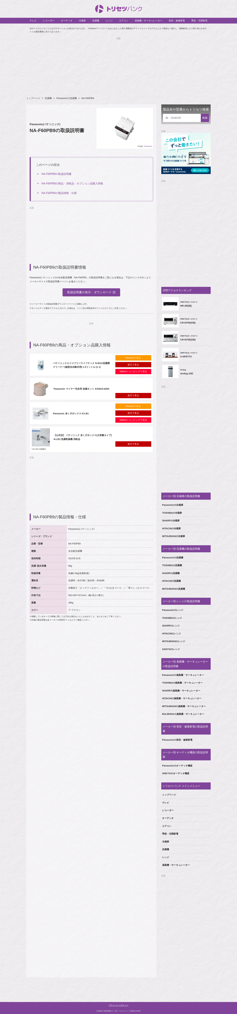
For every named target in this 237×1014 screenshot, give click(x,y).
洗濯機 (95, 20)
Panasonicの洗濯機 (66, 98)
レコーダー (48, 20)
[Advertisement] (118, 63)
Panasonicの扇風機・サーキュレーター (183, 675)
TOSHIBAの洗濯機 (172, 565)
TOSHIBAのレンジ (172, 618)
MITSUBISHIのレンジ (173, 641)
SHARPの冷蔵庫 (171, 520)
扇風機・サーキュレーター (148, 20)
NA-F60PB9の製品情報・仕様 (59, 193)
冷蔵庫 (82, 20)
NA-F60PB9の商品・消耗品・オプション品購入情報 (72, 183)
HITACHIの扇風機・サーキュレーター (181, 698)
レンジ (109, 20)
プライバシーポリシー (118, 1005)
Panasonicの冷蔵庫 (172, 505)
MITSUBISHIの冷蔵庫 (173, 536)
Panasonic (148, 146)
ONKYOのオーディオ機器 (175, 773)
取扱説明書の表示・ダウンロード (89, 292)
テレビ (33, 20)
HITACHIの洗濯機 (171, 581)
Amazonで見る (133, 357)
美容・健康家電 (177, 20)
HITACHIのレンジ (171, 633)
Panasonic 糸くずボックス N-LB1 (71, 413)
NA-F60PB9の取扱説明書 (56, 174)
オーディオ (66, 20)
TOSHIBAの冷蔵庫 (172, 513)
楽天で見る (133, 364)
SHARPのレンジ (171, 625)
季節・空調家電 (199, 20)
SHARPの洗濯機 (171, 573)
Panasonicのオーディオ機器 (177, 765)
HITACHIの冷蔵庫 (171, 528)
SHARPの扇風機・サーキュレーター (181, 690)
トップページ (33, 98)
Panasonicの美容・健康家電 (177, 740)
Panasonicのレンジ (172, 610)
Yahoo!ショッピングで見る (133, 371)
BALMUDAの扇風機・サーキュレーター (183, 714)
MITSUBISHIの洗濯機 (173, 589)
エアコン (123, 20)
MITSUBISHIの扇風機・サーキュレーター (184, 706)
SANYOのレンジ (171, 649)
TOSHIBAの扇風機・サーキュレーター (182, 682)
